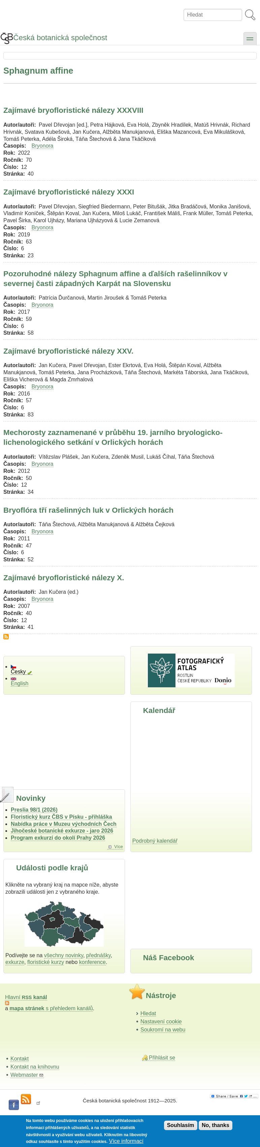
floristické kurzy (45, 962)
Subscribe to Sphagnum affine (6, 636)
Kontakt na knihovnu (34, 1067)
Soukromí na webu (162, 1030)
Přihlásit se (162, 1058)
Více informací (126, 1141)
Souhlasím (180, 1125)
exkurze (14, 962)
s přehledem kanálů (51, 1008)
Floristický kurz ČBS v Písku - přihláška (61, 817)
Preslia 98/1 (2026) (34, 810)
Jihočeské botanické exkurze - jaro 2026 (62, 831)
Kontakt (19, 1059)
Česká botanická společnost (60, 37)
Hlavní (26, 997)
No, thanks (215, 1125)
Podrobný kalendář (154, 841)
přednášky (98, 955)
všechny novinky (63, 955)
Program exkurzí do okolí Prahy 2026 (58, 838)
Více (118, 846)
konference (92, 962)
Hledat (148, 1013)
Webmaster (27, 1075)
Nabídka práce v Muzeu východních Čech (64, 824)
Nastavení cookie (161, 1021)
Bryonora (43, 146)
